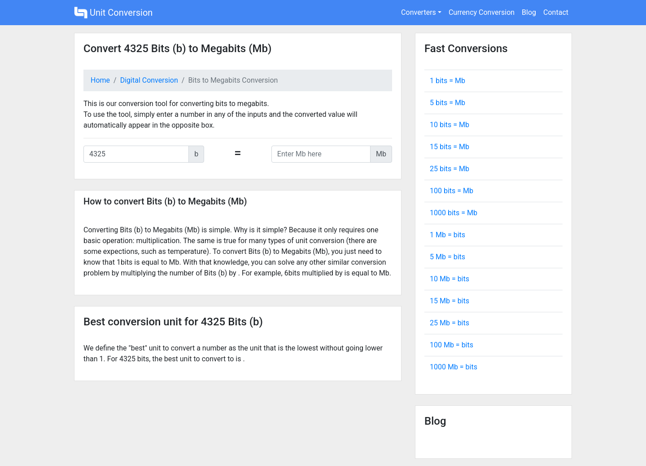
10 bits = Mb (449, 124)
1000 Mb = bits (453, 367)
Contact (555, 12)
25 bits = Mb (449, 168)
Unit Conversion (113, 12)
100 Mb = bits (451, 345)
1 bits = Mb (447, 80)
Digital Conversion (149, 80)
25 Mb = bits (449, 323)
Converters (418, 12)
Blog (529, 12)
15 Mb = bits (449, 301)
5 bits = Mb (447, 102)
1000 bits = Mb (453, 213)
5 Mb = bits (447, 257)
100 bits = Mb (451, 190)
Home (100, 80)
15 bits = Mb (449, 146)
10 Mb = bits (449, 279)
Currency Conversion (482, 12)
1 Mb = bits (447, 235)
